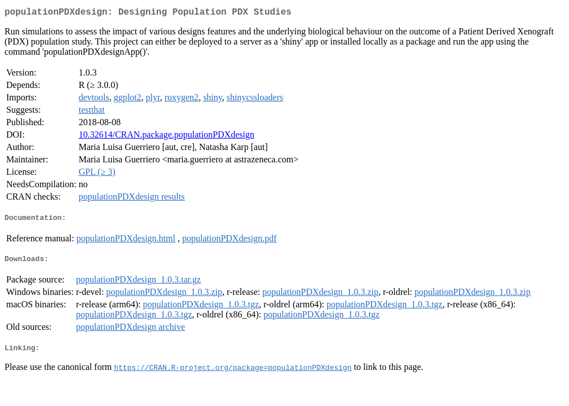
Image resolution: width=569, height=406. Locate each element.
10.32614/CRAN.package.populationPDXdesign (166, 137)
